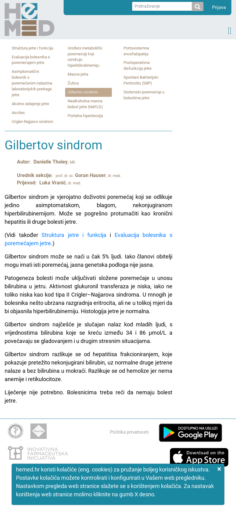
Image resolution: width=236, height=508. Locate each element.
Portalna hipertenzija (85, 115)
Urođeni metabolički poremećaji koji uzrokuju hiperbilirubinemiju (85, 57)
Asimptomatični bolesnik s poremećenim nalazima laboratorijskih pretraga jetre (32, 83)
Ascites (18, 112)
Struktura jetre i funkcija (32, 48)
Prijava (219, 7)
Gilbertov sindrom (83, 92)
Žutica (73, 83)
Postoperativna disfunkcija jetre (137, 65)
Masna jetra (78, 74)
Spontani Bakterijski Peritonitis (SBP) (141, 80)
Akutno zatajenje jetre (30, 103)
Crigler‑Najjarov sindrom (32, 121)
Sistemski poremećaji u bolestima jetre (144, 95)
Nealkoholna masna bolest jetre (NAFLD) (85, 104)
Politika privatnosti (129, 432)
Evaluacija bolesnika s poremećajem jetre (31, 60)
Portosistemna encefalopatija (136, 51)
